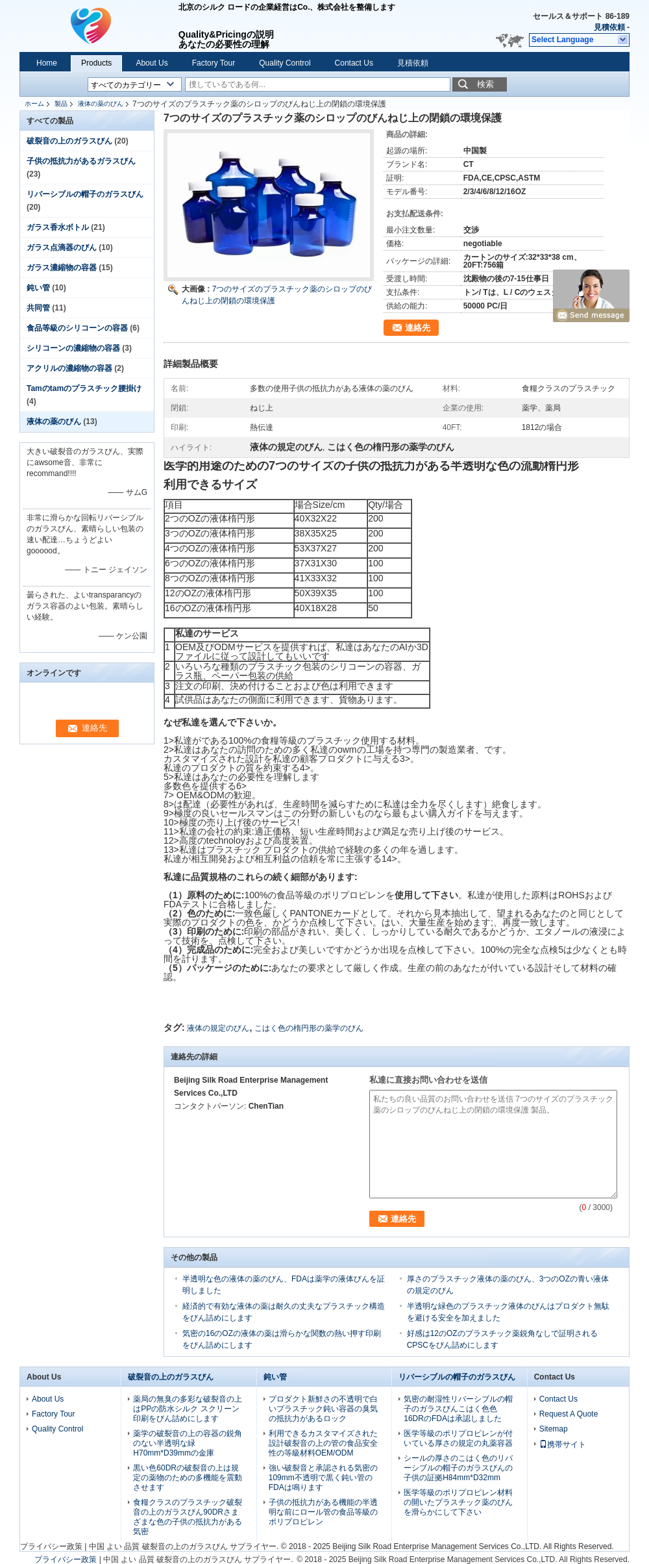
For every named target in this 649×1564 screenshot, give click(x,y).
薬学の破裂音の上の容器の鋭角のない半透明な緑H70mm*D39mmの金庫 (187, 1443)
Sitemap (553, 1428)
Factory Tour (213, 63)
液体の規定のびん (218, 1028)
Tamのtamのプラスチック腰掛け (84, 388)
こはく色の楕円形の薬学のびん (308, 1028)
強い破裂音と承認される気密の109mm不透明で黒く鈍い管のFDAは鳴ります (323, 1477)
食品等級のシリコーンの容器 (77, 328)
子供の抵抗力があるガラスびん (81, 161)
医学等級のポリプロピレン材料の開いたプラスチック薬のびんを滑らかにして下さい (458, 1502)
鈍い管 (38, 287)
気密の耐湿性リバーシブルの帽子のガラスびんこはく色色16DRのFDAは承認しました (458, 1408)
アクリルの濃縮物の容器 (69, 368)
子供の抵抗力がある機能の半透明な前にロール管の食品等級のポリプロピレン (323, 1512)
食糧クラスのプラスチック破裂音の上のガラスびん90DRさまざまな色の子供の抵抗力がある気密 (187, 1517)
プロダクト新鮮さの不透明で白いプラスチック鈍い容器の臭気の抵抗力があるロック (323, 1408)
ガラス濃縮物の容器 (62, 267)
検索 (485, 84)
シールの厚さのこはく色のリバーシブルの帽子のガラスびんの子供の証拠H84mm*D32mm (458, 1468)
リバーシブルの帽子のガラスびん (85, 194)
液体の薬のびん (100, 103)
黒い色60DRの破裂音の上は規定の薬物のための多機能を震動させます (187, 1477)
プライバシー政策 (51, 1546)
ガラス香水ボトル (58, 227)
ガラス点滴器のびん (62, 247)
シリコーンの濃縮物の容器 (73, 348)
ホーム (34, 103)
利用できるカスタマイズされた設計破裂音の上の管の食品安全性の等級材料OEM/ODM (323, 1443)
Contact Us (354, 63)
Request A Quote (568, 1414)
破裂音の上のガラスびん (69, 140)
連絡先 (417, 328)
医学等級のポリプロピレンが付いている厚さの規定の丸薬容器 (458, 1438)
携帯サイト (562, 1444)
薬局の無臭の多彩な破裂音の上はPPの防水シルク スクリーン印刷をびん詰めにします (187, 1408)
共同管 (38, 307)
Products (96, 63)
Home (46, 63)
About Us (151, 63)
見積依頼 (609, 27)
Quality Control (284, 63)
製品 (61, 103)
